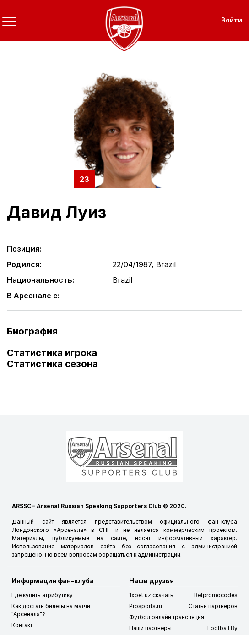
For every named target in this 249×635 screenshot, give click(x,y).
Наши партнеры (150, 627)
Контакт (21, 625)
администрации (159, 554)
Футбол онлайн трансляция (166, 616)
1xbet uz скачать (151, 594)
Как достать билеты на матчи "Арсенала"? (50, 610)
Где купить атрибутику (42, 594)
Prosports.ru (145, 605)
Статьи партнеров (213, 605)
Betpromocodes (216, 594)
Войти (231, 20)
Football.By (222, 627)
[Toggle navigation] (9, 21)
